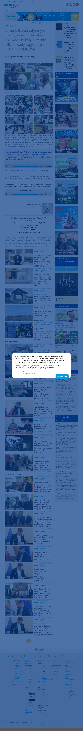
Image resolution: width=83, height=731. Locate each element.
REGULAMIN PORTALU (26, 371)
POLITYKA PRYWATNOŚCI (27, 373)
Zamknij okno (62, 376)
